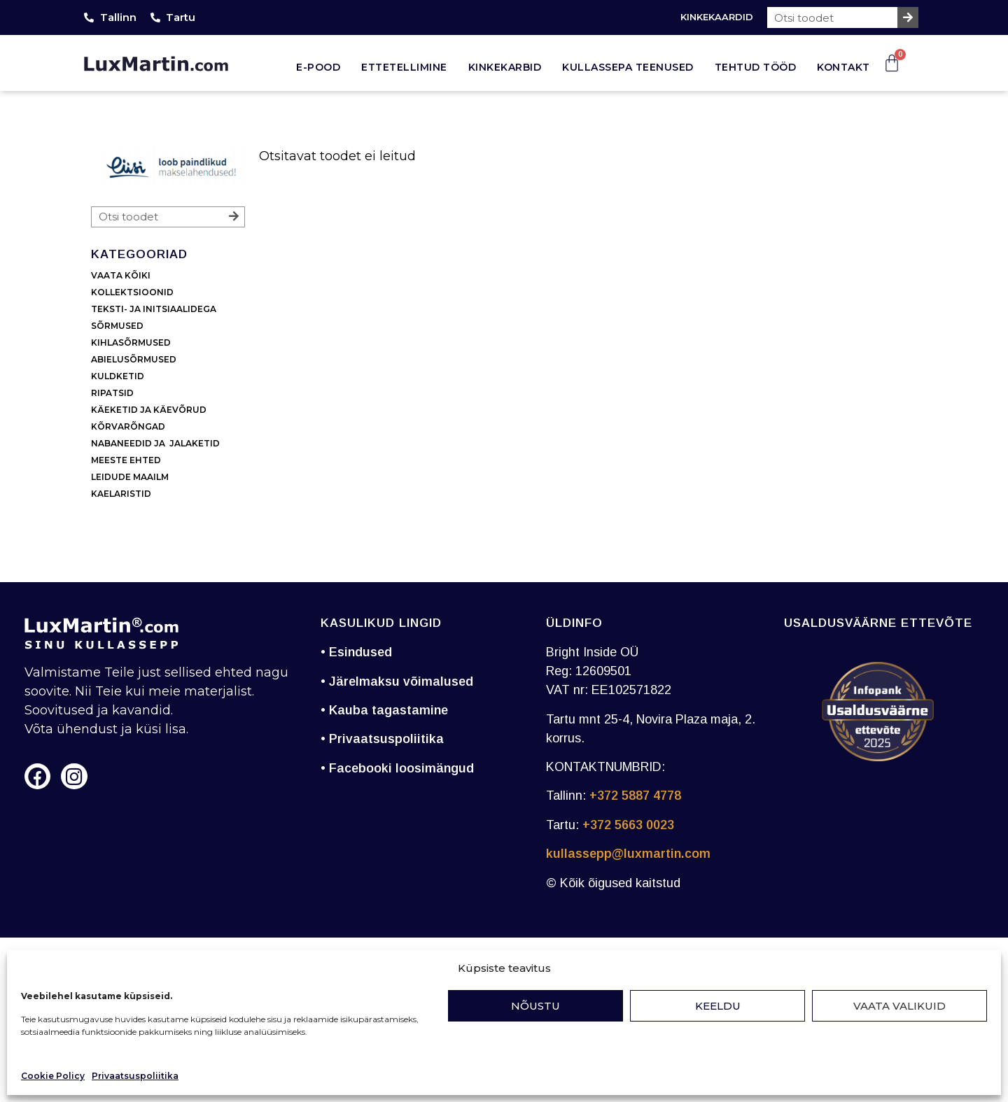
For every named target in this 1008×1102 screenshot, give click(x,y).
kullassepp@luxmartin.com (628, 854)
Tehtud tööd (756, 67)
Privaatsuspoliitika (135, 1076)
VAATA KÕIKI (120, 275)
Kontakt (843, 67)
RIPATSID (112, 393)
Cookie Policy (53, 1076)
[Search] (907, 17)
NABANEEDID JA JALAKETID (155, 443)
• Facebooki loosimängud (397, 768)
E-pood (318, 67)
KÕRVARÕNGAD (128, 426)
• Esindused (356, 652)
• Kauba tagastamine (384, 710)
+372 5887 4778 (635, 796)
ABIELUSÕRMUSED (133, 359)
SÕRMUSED (117, 325)
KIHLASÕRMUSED (131, 342)
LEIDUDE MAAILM (131, 477)
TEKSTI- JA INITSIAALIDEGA (153, 309)
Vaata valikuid (899, 1005)
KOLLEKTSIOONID (132, 292)
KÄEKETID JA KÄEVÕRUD (148, 409)
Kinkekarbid (505, 67)
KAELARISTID (121, 493)
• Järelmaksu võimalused (397, 681)
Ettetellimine (404, 67)
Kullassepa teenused (628, 67)
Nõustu (535, 1005)
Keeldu (718, 1005)
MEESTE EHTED (126, 460)
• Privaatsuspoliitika (382, 739)
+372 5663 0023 (628, 825)
